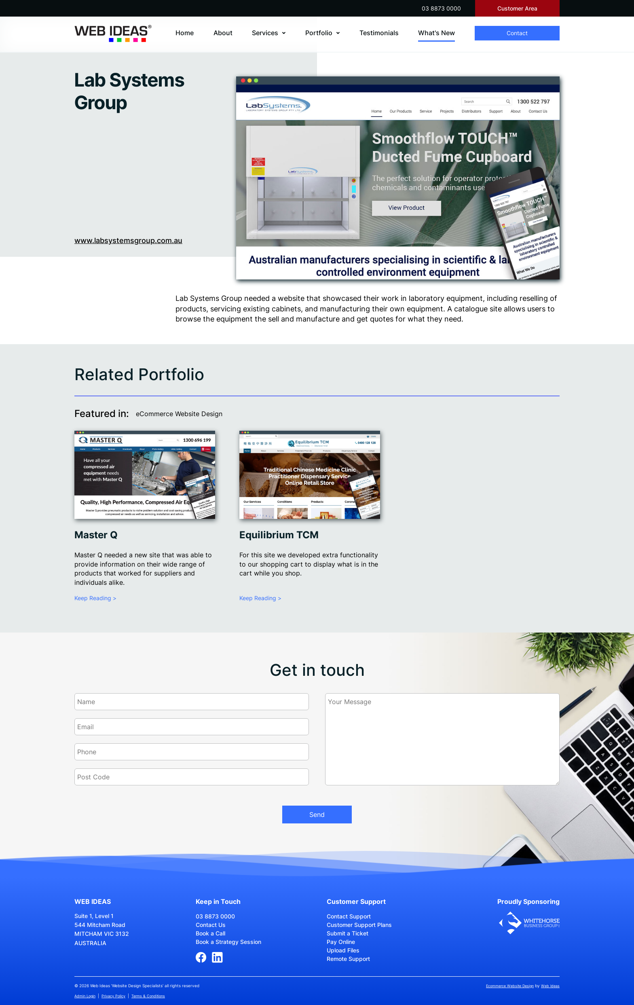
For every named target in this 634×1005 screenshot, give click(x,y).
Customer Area (517, 8)
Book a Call (210, 933)
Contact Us (211, 924)
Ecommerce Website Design (510, 986)
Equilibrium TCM (279, 535)
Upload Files (343, 950)
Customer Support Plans (359, 924)
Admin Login (84, 996)
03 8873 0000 (441, 8)
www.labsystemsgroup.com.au (128, 240)
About (222, 33)
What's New (436, 33)
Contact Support (349, 916)
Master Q (96, 535)
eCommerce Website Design (179, 414)
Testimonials (379, 33)
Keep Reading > (95, 598)
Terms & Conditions (148, 996)
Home (184, 33)
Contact (517, 33)
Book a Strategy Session (228, 941)
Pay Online (341, 941)
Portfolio (318, 33)
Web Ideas (550, 986)
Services (265, 33)
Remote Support (348, 958)
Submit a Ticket (347, 933)
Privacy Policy (113, 996)
